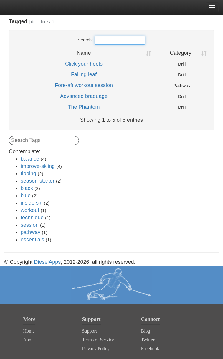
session (30, 225)
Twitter (148, 339)
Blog (145, 330)
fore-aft (47, 21)
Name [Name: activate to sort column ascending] (84, 53)
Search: (112, 40)
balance (30, 159)
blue (26, 195)
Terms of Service (98, 339)
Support (89, 330)
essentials (32, 240)
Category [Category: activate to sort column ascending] (180, 53)
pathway (30, 232)
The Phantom (84, 107)
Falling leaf (84, 74)
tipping (28, 173)
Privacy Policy (96, 348)
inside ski (31, 203)
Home (29, 330)
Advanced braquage (84, 96)
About (29, 339)
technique (32, 218)
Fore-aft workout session (84, 85)
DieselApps (47, 262)
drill (34, 21)
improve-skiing (38, 166)
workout (30, 210)
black (27, 188)
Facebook (150, 348)
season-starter (37, 181)
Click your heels (84, 64)
